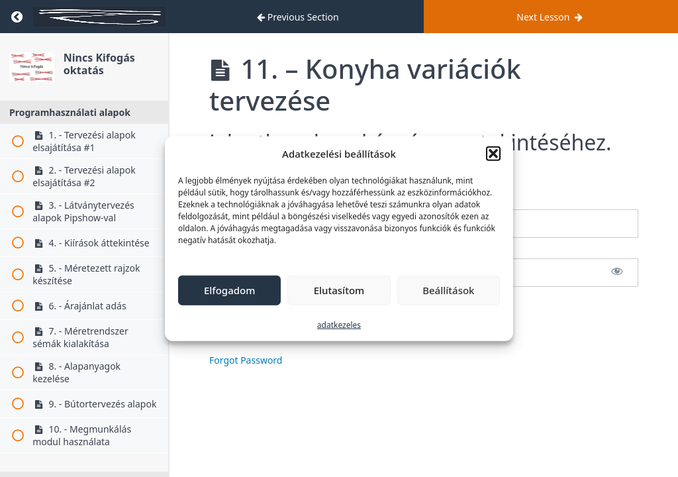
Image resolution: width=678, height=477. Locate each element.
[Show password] (617, 272)
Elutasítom (339, 290)
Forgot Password (245, 360)
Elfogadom (229, 290)
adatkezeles (339, 324)
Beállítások (448, 290)
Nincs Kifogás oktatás (99, 64)
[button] (493, 153)
